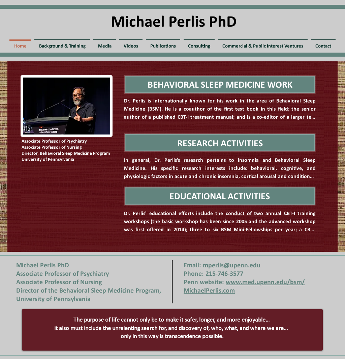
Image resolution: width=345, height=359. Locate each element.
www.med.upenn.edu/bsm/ (265, 282)
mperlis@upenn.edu (231, 265)
